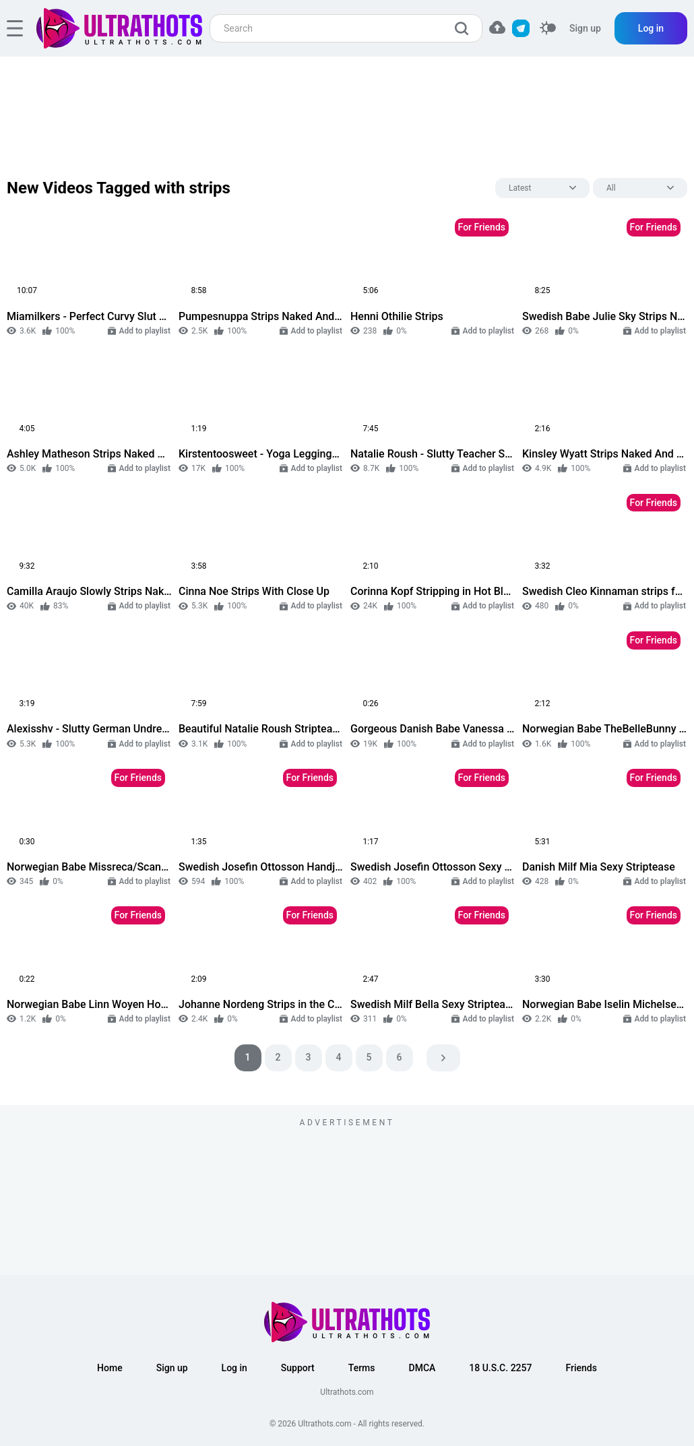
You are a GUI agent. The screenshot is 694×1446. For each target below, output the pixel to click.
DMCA (422, 1367)
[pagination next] (443, 1057)
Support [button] (298, 1367)
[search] (465, 28)
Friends (580, 1367)
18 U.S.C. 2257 (500, 1367)
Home (110, 1367)
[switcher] (548, 28)
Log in (651, 28)
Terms (361, 1367)
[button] (497, 27)
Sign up (585, 28)
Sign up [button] (172, 1367)
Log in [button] (234, 1367)
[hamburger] (15, 28)
